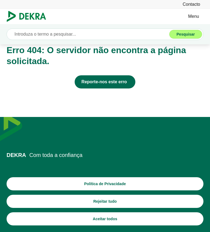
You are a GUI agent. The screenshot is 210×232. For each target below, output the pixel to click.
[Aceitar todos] (105, 218)
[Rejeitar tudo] (105, 201)
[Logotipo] (29, 16)
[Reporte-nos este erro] (105, 81)
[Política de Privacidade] (105, 183)
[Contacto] (191, 4)
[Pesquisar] (185, 34)
